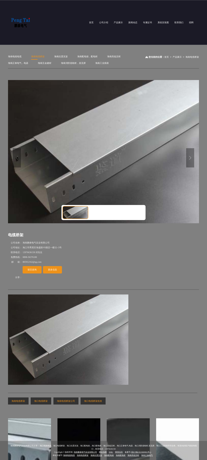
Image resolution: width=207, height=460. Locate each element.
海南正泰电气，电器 (18, 63)
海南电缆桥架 (38, 56)
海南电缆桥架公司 (66, 401)
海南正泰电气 (147, 455)
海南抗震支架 (61, 56)
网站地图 (103, 452)
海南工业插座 (102, 63)
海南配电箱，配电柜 (87, 56)
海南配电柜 (120, 455)
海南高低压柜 (114, 56)
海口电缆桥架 (41, 401)
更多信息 (52, 269)
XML (111, 452)
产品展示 (177, 56)
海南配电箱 (109, 455)
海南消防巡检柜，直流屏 (73, 63)
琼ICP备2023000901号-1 (141, 452)
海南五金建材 (44, 63)
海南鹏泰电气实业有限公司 (85, 452)
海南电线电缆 (15, 56)
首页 (166, 56)
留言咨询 (32, 269)
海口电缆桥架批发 (93, 401)
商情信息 (119, 452)
